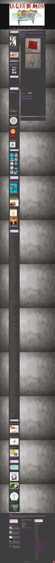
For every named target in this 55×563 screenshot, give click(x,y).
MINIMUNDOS (11, 311)
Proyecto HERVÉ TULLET (13, 350)
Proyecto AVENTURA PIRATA (13, 329)
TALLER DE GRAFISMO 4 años (13, 403)
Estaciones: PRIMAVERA (12, 263)
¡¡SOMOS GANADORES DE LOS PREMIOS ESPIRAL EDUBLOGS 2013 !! (16, 540)
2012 (35, 558)
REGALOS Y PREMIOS (12, 391)
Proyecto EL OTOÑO (12, 345)
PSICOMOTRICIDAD (12, 388)
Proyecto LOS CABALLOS (13, 362)
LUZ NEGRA (11, 305)
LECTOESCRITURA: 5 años (13, 297)
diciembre (37, 537)
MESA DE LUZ (42, 27)
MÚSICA (11, 313)
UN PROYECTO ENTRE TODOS (13, 413)
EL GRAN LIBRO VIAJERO (13, 256)
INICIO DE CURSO (12, 290)
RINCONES (11, 394)
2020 (35, 531)
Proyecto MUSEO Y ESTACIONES (13, 379)
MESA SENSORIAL (29, 28)
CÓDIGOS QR (11, 249)
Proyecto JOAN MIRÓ (12, 351)
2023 (35, 528)
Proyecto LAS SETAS (12, 357)
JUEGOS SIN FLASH (19, 27)
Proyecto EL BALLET (12, 331)
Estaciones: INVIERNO (12, 261)
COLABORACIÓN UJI (12, 250)
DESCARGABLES (39, 28)
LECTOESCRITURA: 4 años (13, 296)
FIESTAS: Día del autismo (13, 273)
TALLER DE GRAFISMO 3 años (13, 402)
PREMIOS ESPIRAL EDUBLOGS (13, 324)
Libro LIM (11, 298)
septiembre (37, 540)
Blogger (29, 561)
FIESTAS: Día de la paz (12, 272)
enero (36, 556)
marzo (36, 554)
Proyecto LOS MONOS (12, 369)
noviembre (37, 538)
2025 (35, 526)
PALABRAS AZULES (12, 319)
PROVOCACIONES (12, 325)
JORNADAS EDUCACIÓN (13, 292)
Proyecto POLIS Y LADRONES (13, 381)
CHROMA (11, 246)
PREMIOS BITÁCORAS (12, 323)
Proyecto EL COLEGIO (12, 332)
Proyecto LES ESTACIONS (13, 358)
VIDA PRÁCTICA (12, 414)
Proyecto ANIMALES (12, 326)
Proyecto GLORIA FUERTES (13, 349)
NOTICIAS (11, 314)
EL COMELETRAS (12, 255)
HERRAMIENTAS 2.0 (12, 287)
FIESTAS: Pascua (12, 284)
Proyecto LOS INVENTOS (13, 368)
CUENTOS (24, 27)
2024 (35, 527)
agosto (36, 541)
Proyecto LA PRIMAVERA (13, 355)
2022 (35, 529)
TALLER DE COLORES (12, 397)
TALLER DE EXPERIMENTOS (13, 400)
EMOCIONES (11, 260)
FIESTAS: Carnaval (12, 268)
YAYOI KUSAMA (12, 417)
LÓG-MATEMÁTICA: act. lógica (13, 299)
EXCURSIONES (11, 266)
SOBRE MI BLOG (12, 396)
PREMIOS (28, 27)
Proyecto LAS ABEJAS (12, 356)
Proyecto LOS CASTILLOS (13, 364)
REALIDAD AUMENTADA (13, 28)
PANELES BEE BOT (23, 28)
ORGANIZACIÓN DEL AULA (13, 317)
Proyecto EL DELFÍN (12, 335)
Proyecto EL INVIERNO (12, 337)
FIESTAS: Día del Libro (12, 274)
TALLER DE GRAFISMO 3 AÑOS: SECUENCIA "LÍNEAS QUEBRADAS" (16, 531)
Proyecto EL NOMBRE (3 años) (13, 343)
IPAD (10, 291)
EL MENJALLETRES (12, 257)
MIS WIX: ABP (38, 27)
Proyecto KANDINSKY (12, 352)
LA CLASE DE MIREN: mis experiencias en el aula (18, 2)
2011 (35, 559)
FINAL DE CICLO (12, 286)
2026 (35, 525)
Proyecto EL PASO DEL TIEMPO (13, 346)
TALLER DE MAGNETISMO (13, 407)
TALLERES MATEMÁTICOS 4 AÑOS (14, 408)
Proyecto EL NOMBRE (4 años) (13, 344)
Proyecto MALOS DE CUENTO (13, 375)
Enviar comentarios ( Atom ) (34, 121)
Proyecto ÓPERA (12, 380)
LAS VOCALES (11, 293)
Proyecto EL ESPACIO (12, 336)
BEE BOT (11, 245)
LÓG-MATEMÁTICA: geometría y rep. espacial (14, 301)
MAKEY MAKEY (12, 306)
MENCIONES (11, 307)
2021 (35, 530)
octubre (36, 539)
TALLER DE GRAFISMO (12, 401)
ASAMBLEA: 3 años (12, 240)
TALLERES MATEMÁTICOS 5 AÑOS (14, 410)
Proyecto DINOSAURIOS (12, 330)
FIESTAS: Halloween (12, 280)
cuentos (11, 251)
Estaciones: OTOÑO (12, 262)
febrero (36, 555)
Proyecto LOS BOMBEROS (13, 361)
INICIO (10, 27)
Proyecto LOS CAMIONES (13, 363)
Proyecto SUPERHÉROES (13, 382)
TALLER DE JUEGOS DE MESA (13, 406)
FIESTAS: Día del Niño (12, 275)
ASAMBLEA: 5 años (12, 243)
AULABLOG (11, 244)
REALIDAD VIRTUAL (12, 390)
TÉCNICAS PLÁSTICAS (12, 412)
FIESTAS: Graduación (12, 279)
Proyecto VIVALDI (12, 385)
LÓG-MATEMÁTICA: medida (13, 302)
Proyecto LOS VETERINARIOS (13, 374)
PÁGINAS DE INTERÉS (12, 318)
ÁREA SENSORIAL (12, 239)
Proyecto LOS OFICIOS (12, 370)
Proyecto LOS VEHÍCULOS (13, 373)
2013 (35, 557)
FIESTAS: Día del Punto (12, 278)
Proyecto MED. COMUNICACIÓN (13, 376)
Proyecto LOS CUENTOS (12, 367)
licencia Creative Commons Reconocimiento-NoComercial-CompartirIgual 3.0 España (27, 528)
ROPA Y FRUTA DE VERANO (39, 545)
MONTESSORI (34, 28)
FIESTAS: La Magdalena (12, 281)
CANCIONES (14, 27)
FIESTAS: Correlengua (12, 269)
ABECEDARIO (11, 237)
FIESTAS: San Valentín (12, 285)
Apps (10, 238)
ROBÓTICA (18, 28)
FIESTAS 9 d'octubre (12, 267)
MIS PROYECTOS (33, 27)
